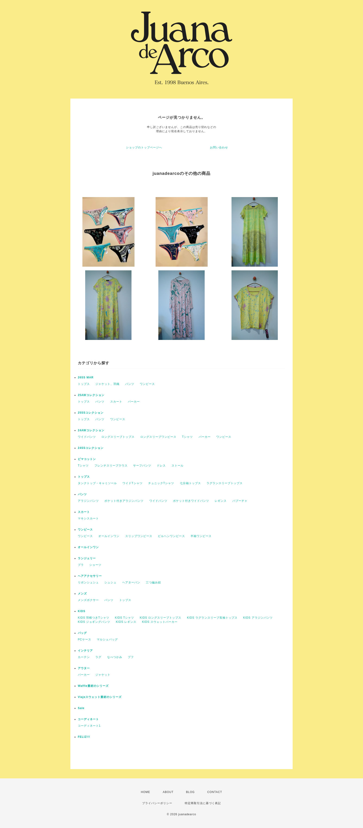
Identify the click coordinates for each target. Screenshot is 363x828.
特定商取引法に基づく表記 (203, 803)
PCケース (84, 639)
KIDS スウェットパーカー (159, 621)
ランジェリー (87, 558)
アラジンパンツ (88, 500)
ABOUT (168, 792)
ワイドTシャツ (132, 483)
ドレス (161, 465)
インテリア (85, 650)
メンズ (82, 593)
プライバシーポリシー (157, 803)
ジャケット (102, 674)
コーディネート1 (89, 725)
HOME (145, 792)
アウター (84, 668)
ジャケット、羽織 (107, 384)
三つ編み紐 (153, 582)
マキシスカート (88, 518)
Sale (81, 708)
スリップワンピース (138, 536)
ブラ (81, 564)
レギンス (221, 500)
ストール (178, 465)
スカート (116, 401)
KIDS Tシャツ (124, 617)
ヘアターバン (131, 582)
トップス (84, 384)
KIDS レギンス (126, 621)
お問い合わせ (219, 147)
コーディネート (88, 719)
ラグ (98, 657)
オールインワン (108, 536)
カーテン (84, 657)
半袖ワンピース (201, 536)
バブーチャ (239, 500)
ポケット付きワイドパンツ (191, 500)
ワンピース (147, 384)
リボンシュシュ (88, 582)
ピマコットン (87, 459)
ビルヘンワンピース (171, 536)
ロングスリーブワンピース (158, 436)
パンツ (129, 384)
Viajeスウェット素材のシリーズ (100, 697)
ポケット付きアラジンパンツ (124, 500)
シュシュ (110, 582)
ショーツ (95, 564)
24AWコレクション (91, 430)
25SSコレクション (90, 412)
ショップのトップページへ (144, 147)
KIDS (81, 611)
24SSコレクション (90, 448)
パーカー (134, 401)
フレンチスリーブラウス (111, 465)
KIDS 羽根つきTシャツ (93, 617)
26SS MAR (86, 377)
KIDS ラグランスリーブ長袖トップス (212, 617)
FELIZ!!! (84, 736)
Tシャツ (187, 436)
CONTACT (214, 792)
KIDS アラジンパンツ (257, 617)
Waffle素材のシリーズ (93, 685)
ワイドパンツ (87, 436)
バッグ (82, 633)
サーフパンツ (142, 465)
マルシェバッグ (107, 639)
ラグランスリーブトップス (225, 483)
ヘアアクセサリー (90, 576)
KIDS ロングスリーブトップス (160, 617)
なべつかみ (114, 657)
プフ (131, 657)
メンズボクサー (88, 600)
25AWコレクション (91, 395)
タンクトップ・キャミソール (97, 483)
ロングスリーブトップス (118, 436)
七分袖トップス (190, 483)
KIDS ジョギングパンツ (94, 621)
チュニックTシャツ (161, 483)
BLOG (190, 792)
